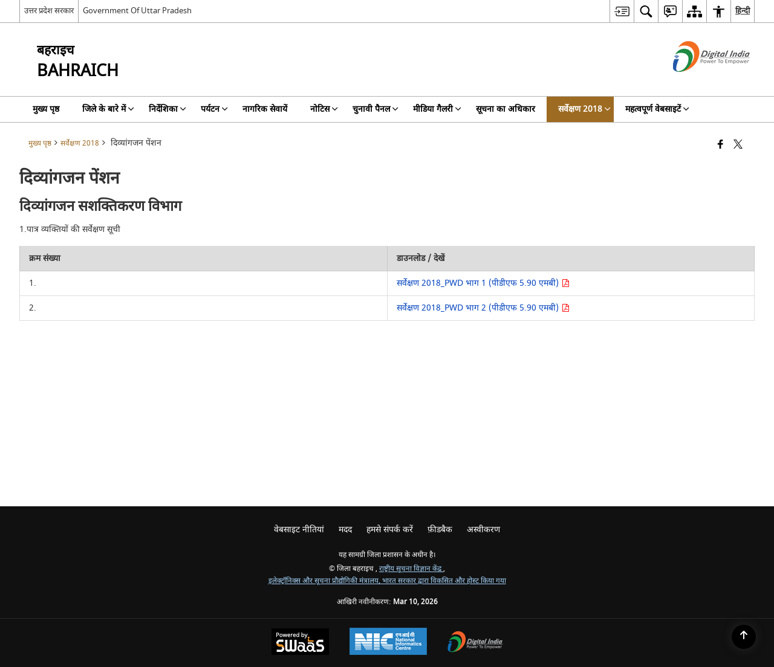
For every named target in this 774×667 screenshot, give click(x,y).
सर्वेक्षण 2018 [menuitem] (584, 109)
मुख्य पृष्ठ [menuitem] (46, 109)
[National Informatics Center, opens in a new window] (388, 643)
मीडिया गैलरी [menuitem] (437, 109)
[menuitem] (622, 11)
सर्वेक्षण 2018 (79, 143)
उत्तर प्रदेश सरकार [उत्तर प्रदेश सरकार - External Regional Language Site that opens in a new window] (49, 10)
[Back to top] (744, 637)
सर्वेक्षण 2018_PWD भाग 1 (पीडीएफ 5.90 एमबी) (483, 283)
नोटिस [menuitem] (324, 109)
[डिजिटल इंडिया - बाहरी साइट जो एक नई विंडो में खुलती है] (696, 82)
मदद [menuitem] (345, 529)
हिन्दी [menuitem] (742, 10)
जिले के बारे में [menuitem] (108, 109)
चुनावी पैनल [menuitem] (375, 109)
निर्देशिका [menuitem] (167, 109)
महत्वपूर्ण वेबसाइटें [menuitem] (657, 109)
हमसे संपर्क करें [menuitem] (389, 529)
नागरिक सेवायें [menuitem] (264, 109)
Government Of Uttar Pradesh (137, 10)
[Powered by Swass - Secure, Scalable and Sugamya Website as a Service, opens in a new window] (300, 643)
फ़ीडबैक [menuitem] (440, 529)
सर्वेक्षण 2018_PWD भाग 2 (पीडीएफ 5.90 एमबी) (483, 307)
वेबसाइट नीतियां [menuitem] (299, 529)
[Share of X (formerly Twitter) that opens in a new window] (738, 145)
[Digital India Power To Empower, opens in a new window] (475, 643)
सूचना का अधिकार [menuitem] (505, 109)
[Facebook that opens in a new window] (720, 145)
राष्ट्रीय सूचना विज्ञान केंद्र (411, 569)
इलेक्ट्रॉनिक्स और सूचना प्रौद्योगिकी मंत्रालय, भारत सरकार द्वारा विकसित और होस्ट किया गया (387, 581)
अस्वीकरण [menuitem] (483, 529)
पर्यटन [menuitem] (214, 109)
